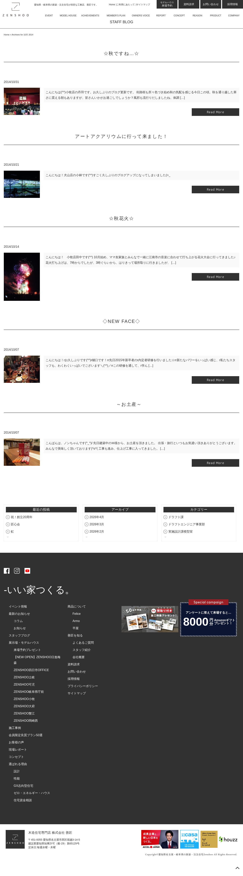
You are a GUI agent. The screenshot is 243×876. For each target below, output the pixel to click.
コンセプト (16, 768)
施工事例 (15, 739)
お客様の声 (16, 753)
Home (112, 4)
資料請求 (189, 4)
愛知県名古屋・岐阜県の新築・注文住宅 (181, 866)
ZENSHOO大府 (24, 717)
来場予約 (167, 4)
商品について (77, 618)
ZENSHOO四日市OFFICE (31, 681)
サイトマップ (143, 4)
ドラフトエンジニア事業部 (186, 535)
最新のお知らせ (19, 625)
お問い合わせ (211, 4)
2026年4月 (97, 528)
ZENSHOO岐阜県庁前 (29, 703)
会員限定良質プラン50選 (26, 746)
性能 (17, 790)
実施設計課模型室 (180, 543)
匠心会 (15, 535)
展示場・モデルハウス (24, 654)
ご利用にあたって (126, 4)
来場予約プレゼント (27, 661)
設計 (17, 782)
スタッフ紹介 (82, 661)
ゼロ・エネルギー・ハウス (32, 804)
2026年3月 (97, 535)
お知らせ (20, 639)
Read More (215, 123)
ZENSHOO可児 (24, 696)
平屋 (76, 639)
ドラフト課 (176, 528)
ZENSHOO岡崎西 (26, 732)
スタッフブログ (19, 646)
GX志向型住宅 (23, 797)
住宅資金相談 (23, 811)
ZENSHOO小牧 (24, 710)
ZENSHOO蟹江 (24, 724)
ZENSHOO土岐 (24, 688)
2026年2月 (97, 543)
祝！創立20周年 (21, 528)
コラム (18, 632)
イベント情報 (18, 618)
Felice (77, 625)
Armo (76, 632)
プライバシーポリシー (83, 697)
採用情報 (232, 4)
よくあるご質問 (83, 654)
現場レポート (18, 761)
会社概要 (79, 668)
